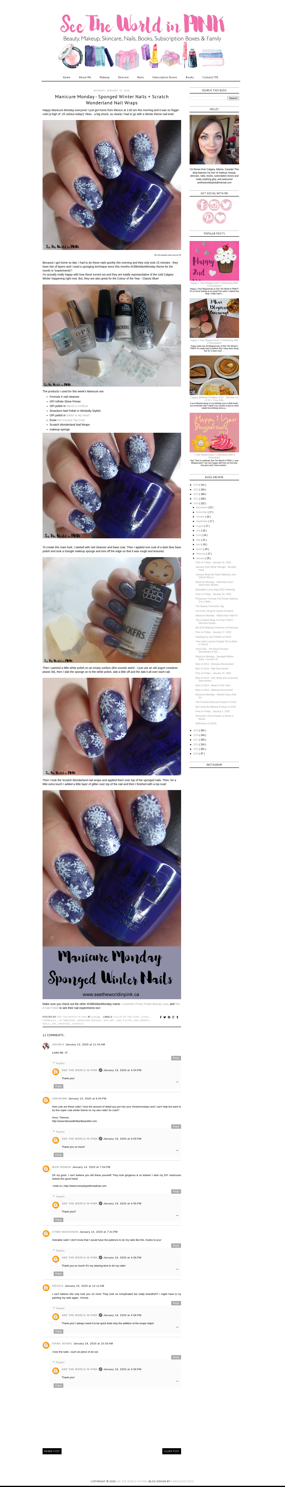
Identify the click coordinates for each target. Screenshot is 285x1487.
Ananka (58, 1044)
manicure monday (90, 1020)
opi (54, 1024)
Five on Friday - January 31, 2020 (213, 562)
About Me (85, 77)
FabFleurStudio (182, 1481)
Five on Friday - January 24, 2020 (213, 594)
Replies (60, 1063)
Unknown (59, 1098)
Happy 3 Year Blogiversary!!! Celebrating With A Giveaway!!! (214, 341)
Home (66, 77)
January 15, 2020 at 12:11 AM (84, 1285)
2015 (196, 749)
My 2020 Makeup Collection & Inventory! (217, 627)
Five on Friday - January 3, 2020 (213, 711)
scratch (78, 1024)
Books (190, 77)
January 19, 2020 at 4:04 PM (123, 1070)
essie (145, 1017)
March (199, 549)
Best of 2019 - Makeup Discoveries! (214, 690)
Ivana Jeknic (62, 1343)
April (198, 544)
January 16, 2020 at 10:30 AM (93, 1343)
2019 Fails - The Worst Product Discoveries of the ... (212, 650)
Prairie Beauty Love (155, 1004)
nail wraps (142, 1020)
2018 (196, 735)
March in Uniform (77, 406)
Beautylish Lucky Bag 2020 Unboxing (215, 589)
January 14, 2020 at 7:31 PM (99, 1231)
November (202, 512)
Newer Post (52, 1451)
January (200, 558)
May (198, 540)
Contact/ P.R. (210, 77)
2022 (196, 494)
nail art (109, 1020)
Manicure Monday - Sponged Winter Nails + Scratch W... (215, 658)
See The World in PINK (80, 1070)
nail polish (125, 1020)
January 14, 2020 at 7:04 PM (91, 1167)
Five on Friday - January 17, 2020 (213, 632)
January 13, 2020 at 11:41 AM (85, 1044)
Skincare (123, 77)
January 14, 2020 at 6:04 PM (87, 1098)
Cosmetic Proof (132, 1004)
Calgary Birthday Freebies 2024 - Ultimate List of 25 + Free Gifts (214, 399)
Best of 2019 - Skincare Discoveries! (215, 664)
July (198, 530)
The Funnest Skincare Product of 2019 (216, 702)
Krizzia (58, 1285)
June (199, 535)
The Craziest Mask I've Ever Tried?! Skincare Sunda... (214, 621)
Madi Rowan (61, 1167)
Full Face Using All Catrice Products (214, 611)
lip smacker (67, 1020)
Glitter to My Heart (77, 415)
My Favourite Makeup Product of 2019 (216, 706)
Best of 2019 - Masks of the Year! (213, 685)
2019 (196, 730)
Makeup (105, 77)
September (202, 521)
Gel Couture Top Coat (71, 420)
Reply (176, 1057)
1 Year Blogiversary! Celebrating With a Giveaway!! (214, 456)
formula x (50, 1020)
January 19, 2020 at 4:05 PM (123, 1138)
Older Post (172, 1451)
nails (46, 1024)
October (200, 516)
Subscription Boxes (164, 77)
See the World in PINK (132, 1481)
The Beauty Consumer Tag (210, 606)
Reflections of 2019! (206, 723)
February (201, 553)
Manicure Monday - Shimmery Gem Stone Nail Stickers (214, 583)
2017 (196, 739)
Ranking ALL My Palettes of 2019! (213, 637)
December (202, 507)
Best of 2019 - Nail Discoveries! (212, 668)
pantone (64, 1024)
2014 (196, 753)
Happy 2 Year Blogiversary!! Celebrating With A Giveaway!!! (214, 284)
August (200, 526)
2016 (196, 744)
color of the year (127, 1017)
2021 (196, 498)
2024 (196, 484)
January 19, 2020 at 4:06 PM (123, 1257)
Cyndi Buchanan (65, 1231)
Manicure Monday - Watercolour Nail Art (217, 615)
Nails (140, 77)
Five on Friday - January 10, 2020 (213, 673)
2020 (196, 503)
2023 (196, 489)
